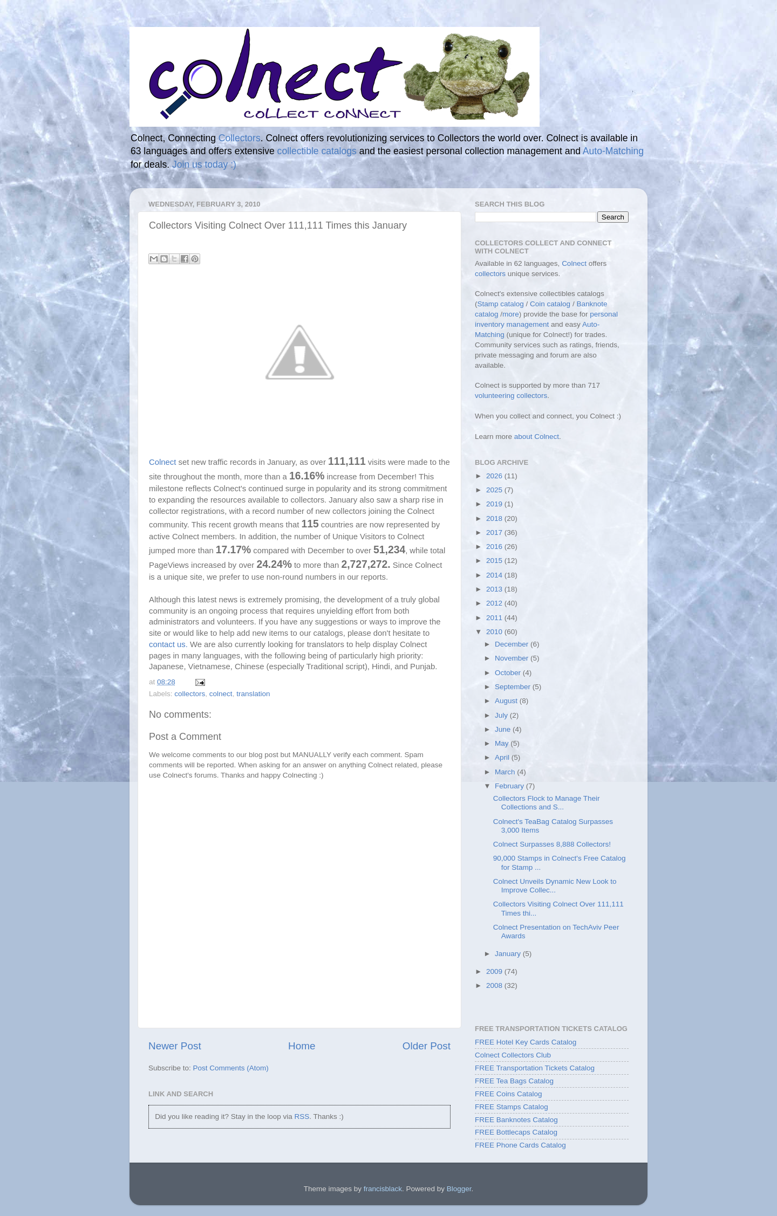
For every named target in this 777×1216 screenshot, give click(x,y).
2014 (495, 575)
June (504, 729)
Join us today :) (204, 164)
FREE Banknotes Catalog (516, 1120)
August (507, 701)
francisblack (383, 1189)
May (502, 743)
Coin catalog (550, 304)
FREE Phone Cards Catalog (520, 1145)
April (503, 757)
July (502, 715)
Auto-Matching (613, 151)
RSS (301, 1116)
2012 (495, 603)
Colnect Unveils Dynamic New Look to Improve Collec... (555, 885)
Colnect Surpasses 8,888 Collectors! (552, 844)
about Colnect (536, 436)
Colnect (162, 462)
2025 (495, 490)
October (509, 673)
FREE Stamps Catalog (511, 1107)
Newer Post (174, 1046)
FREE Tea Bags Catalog (514, 1081)
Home (301, 1046)
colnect (221, 694)
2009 (495, 971)
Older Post (427, 1046)
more (510, 314)
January (509, 954)
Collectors (240, 138)
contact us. (168, 644)
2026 (495, 476)
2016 (495, 546)
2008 (495, 985)
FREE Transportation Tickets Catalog (535, 1068)
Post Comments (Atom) (231, 1068)
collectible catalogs (317, 151)
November (512, 658)
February (510, 786)
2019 (495, 504)
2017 (495, 532)
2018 (495, 518)
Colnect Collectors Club (513, 1055)
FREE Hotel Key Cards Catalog (525, 1042)
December (512, 644)
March (506, 772)
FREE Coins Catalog (508, 1094)
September (514, 687)
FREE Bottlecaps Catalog (516, 1132)
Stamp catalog (501, 304)
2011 (495, 618)
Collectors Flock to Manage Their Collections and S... (546, 802)
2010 (495, 632)
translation (253, 694)
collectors (189, 694)
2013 (495, 589)
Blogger (459, 1189)
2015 (495, 561)
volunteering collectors (511, 395)
